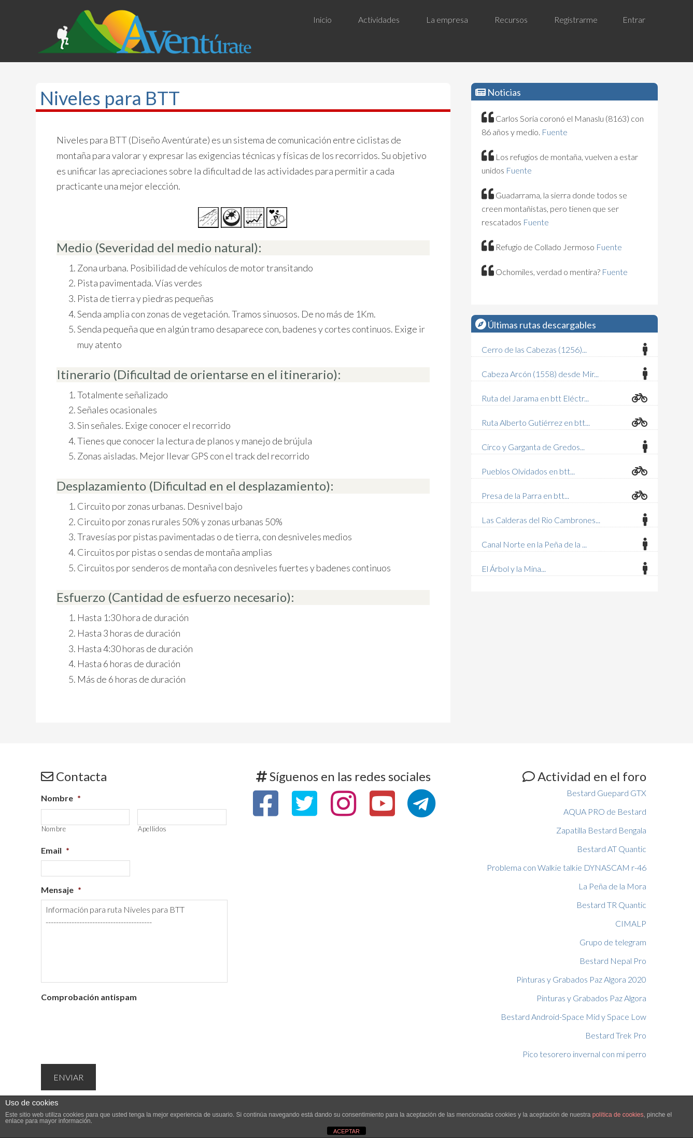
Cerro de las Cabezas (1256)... (534, 349)
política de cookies (618, 1114)
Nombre (61, 798)
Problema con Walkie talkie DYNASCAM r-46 (566, 867)
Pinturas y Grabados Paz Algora (591, 998)
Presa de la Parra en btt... (525, 495)
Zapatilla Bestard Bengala (601, 830)
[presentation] (120, 1027)
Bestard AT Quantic (611, 849)
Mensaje (61, 890)
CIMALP (630, 923)
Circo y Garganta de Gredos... (533, 447)
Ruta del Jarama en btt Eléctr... (535, 398)
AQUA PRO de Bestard (604, 811)
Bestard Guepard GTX (606, 793)
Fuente (555, 132)
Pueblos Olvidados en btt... (528, 471)
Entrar (634, 19)
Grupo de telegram (612, 942)
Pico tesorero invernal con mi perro (584, 1054)
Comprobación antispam (89, 997)
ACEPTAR (346, 1131)
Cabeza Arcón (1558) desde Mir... (540, 374)
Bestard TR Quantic (611, 905)
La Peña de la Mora (612, 886)
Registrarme (576, 19)
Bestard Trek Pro (615, 1035)
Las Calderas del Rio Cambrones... (541, 520)
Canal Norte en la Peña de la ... (534, 544)
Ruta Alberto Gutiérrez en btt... (536, 422)
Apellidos (152, 829)
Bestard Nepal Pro (612, 961)
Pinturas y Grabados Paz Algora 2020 (581, 979)
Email (55, 850)
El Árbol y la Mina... (514, 568)
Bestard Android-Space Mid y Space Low (573, 1016)
